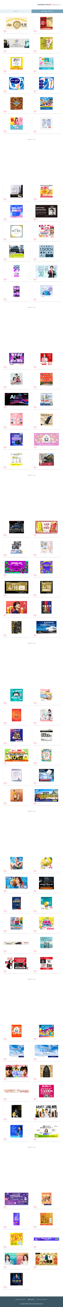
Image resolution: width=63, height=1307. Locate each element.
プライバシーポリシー (42, 1299)
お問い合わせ (31, 1299)
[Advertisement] (20, 4)
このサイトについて (20, 1299)
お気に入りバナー (57, 4)
